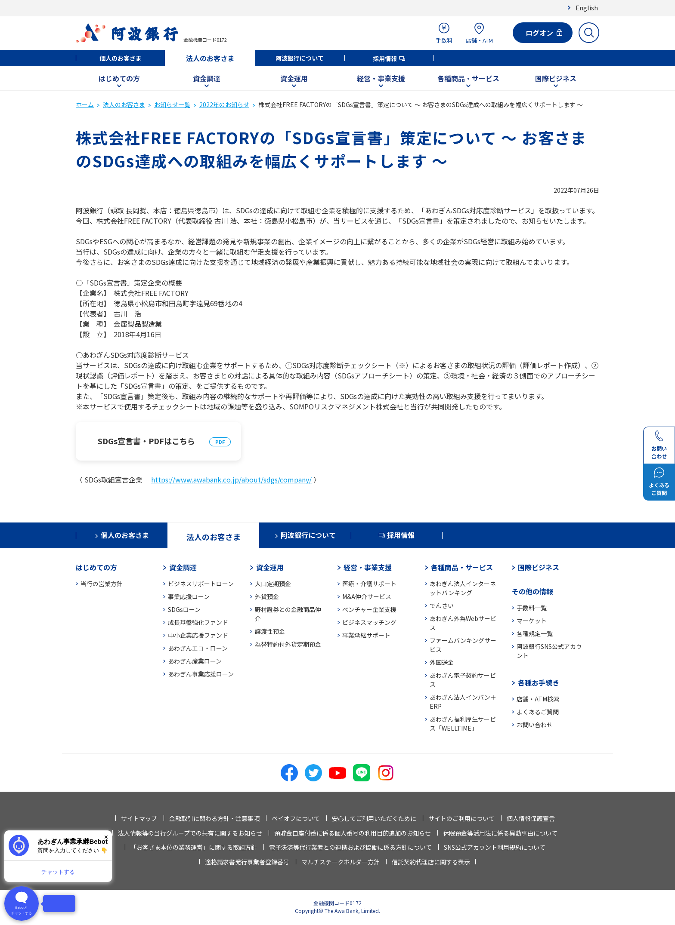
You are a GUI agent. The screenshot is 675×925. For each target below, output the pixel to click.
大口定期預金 (273, 583)
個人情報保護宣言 (531, 818)
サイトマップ (139, 818)
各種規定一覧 (535, 633)
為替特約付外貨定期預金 (288, 644)
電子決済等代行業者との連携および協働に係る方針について (350, 847)
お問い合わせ (535, 724)
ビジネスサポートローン (201, 583)
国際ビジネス (555, 78)
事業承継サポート (366, 635)
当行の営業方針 (102, 583)
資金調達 (206, 78)
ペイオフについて (296, 818)
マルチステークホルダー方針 (340, 861)
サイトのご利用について (461, 818)
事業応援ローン (189, 596)
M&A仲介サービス (366, 596)
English (587, 7)
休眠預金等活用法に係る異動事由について (500, 833)
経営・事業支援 (381, 78)
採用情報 (385, 58)
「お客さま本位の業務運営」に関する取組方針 (193, 847)
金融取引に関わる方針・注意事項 (214, 818)
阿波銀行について (300, 58)
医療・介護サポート (369, 583)
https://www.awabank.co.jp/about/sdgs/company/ (231, 479)
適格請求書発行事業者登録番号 (247, 861)
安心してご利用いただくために (374, 818)
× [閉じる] (106, 837)
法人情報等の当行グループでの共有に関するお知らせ (190, 833)
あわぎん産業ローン (195, 661)
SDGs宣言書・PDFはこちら (146, 440)
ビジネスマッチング (369, 622)
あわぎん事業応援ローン (201, 674)
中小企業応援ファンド (198, 635)
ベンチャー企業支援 (369, 609)
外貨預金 (267, 596)
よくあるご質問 (538, 711)
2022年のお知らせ (224, 104)
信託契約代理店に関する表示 (431, 861)
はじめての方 (119, 78)
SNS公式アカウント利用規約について (494, 847)
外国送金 (442, 662)
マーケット (532, 620)
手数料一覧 (532, 607)
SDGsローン (184, 609)
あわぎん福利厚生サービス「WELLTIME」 (463, 723)
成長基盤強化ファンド (198, 622)
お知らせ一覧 (172, 104)
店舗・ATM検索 (538, 699)
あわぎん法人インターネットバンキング (463, 588)
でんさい (442, 605)
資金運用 (294, 78)
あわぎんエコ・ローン (198, 648)
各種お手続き (538, 682)
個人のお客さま (120, 58)
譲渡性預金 (270, 631)
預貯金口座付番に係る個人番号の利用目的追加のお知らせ (352, 833)
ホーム (85, 104)
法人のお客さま (210, 58)
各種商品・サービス (468, 78)
